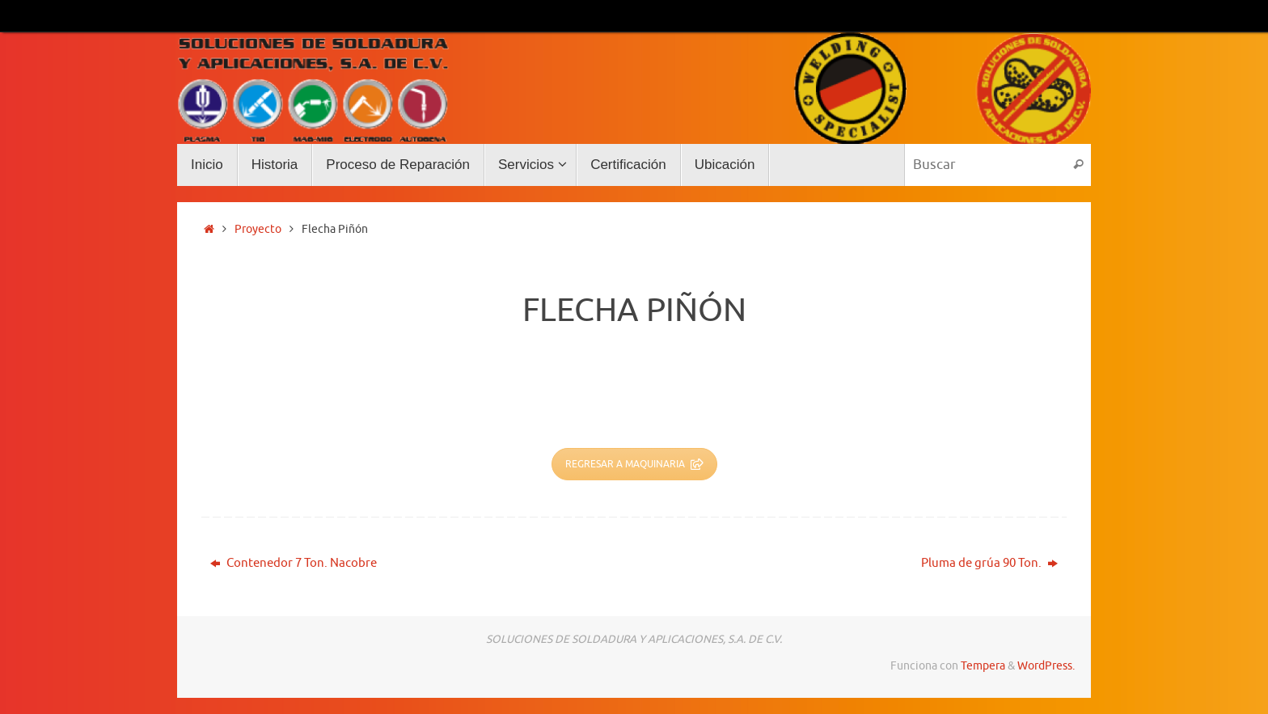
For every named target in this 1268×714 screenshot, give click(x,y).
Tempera (983, 666)
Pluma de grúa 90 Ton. (989, 563)
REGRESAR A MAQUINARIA (634, 464)
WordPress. (1046, 666)
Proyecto (258, 229)
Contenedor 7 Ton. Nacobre (293, 563)
